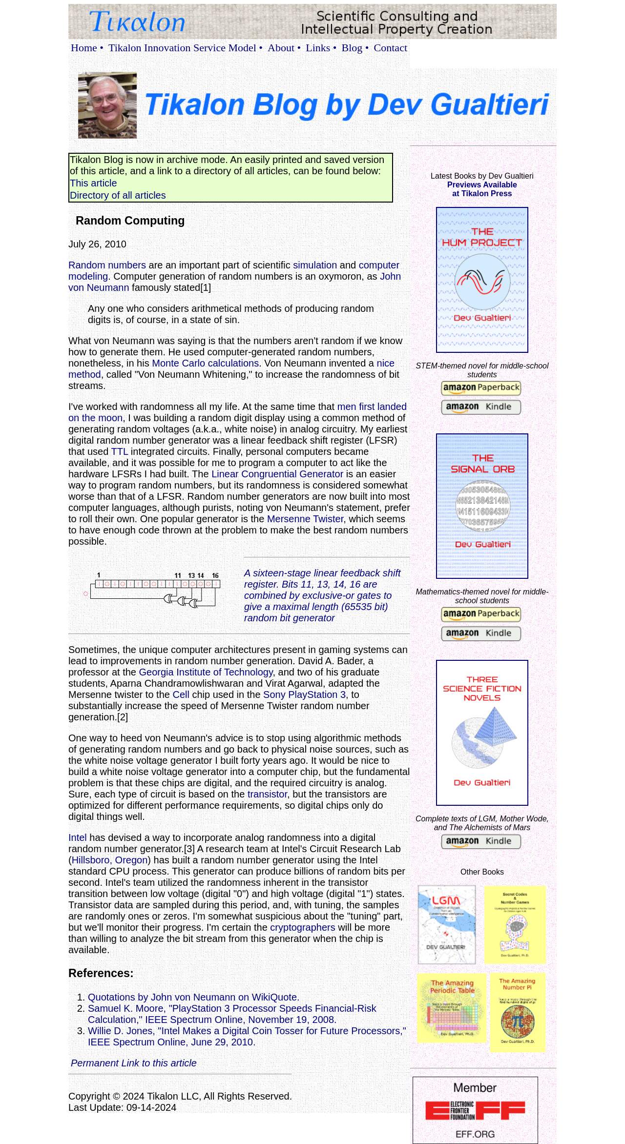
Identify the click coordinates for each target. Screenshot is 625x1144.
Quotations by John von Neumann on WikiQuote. (194, 997)
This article (93, 183)
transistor (267, 794)
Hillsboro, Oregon (110, 860)
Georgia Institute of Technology (206, 672)
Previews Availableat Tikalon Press (482, 189)
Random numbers (107, 265)
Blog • (355, 47)
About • (284, 47)
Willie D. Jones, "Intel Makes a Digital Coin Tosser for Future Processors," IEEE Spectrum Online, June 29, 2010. (247, 1036)
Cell (180, 694)
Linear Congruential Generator (277, 474)
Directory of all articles (118, 195)
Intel (77, 837)
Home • (87, 47)
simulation (315, 265)
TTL (119, 451)
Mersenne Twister (305, 518)
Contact (390, 47)
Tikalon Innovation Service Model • (185, 47)
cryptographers (302, 927)
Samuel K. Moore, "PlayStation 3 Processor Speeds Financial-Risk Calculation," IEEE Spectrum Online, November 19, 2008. (232, 1014)
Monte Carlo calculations (205, 363)
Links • (321, 47)
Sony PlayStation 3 (304, 694)
